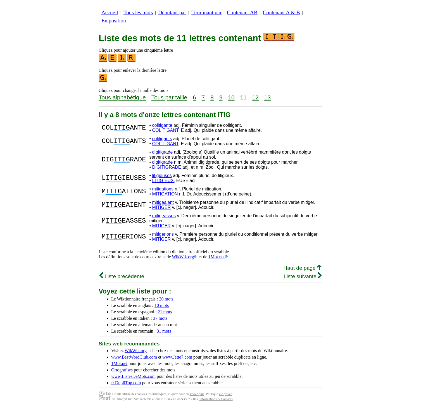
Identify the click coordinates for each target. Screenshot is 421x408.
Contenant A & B (281, 12)
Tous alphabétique (122, 97)
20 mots (166, 299)
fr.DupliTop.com (126, 382)
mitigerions (162, 234)
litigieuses (162, 175)
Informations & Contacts (215, 399)
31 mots (164, 331)
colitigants (162, 138)
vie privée (225, 394)
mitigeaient (162, 202)
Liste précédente (121, 276)
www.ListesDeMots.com (133, 376)
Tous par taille (169, 97)
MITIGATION (165, 194)
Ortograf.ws (122, 370)
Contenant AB (242, 12)
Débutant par (172, 12)
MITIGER (161, 207)
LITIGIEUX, (163, 180)
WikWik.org (183, 256)
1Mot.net (216, 256)
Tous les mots (138, 12)
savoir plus (197, 394)
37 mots (160, 318)
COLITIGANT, (166, 130)
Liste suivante (303, 276)
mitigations (162, 189)
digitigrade (162, 152)
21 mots (165, 311)
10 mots (161, 305)
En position (113, 20)
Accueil (109, 12)
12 (255, 97)
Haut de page (302, 268)
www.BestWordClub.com (134, 357)
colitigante (162, 125)
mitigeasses (163, 215)
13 (267, 97)
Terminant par (206, 12)
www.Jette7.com (177, 357)
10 (231, 97)
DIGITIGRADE (166, 167)
